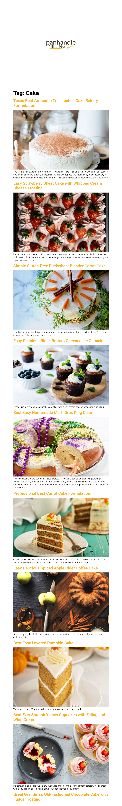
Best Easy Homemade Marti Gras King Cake (52, 412)
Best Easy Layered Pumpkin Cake (43, 643)
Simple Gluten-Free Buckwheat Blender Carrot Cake (59, 266)
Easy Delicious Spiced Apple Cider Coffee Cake (55, 568)
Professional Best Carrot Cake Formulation (51, 493)
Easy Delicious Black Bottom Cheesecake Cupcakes (60, 340)
